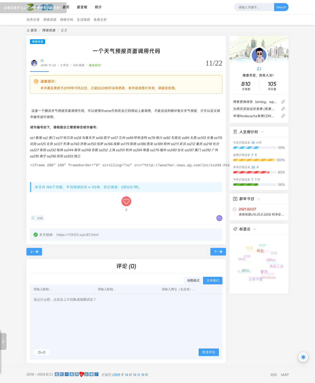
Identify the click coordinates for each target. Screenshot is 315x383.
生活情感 (83, 20)
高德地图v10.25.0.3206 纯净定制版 (262, 214)
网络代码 (66, 20)
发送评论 (208, 353)
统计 (98, 7)
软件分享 (33, 20)
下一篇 (218, 252)
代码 (40, 219)
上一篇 (34, 252)
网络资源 (49, 20)
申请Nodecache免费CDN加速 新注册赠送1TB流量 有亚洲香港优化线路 (255, 116)
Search (281, 7)
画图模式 (193, 281)
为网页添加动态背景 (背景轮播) (255, 109)
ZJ (42, 60)
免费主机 (100, 20)
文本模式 (213, 281)
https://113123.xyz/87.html (77, 235)
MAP (285, 375)
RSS (274, 375)
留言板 (82, 7)
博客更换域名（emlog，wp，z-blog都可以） (255, 102)
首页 (33, 30)
